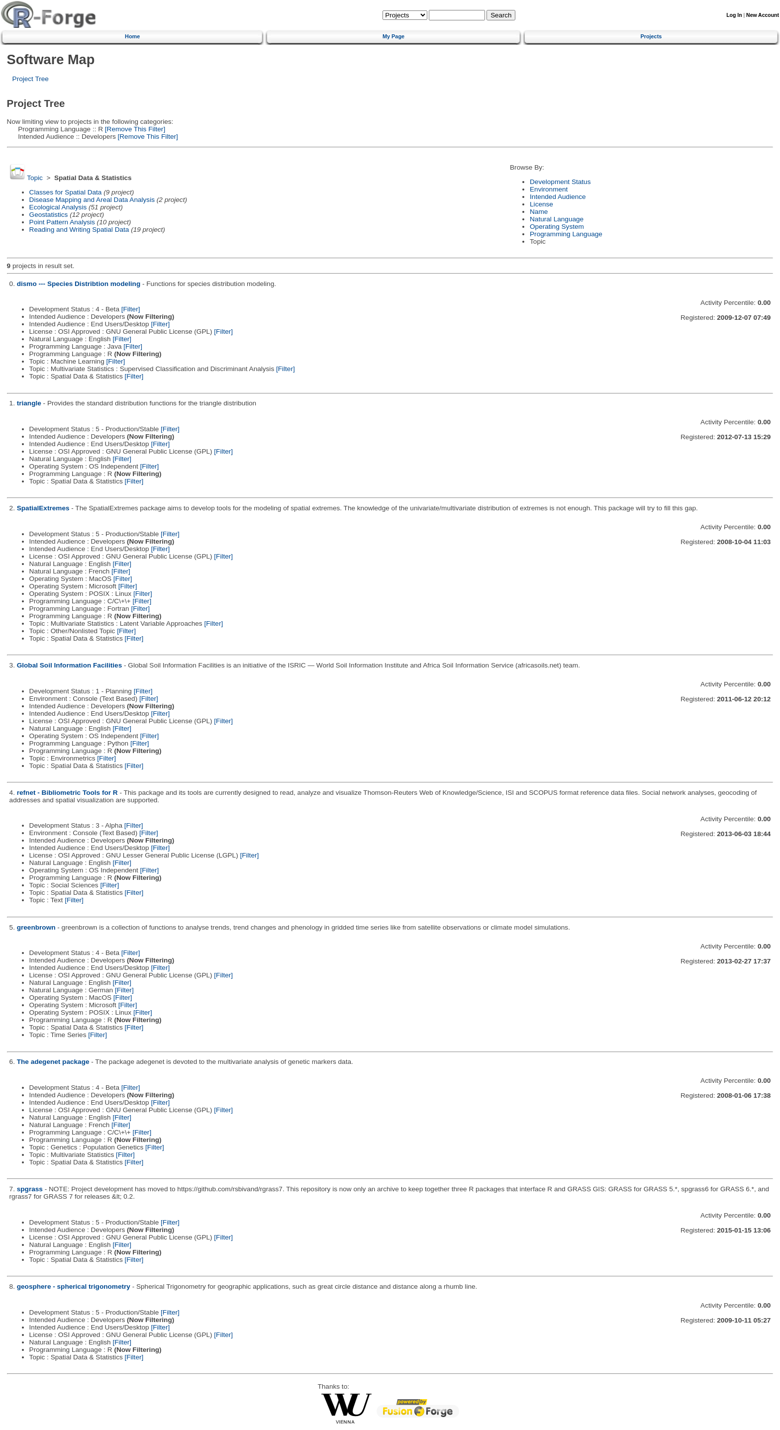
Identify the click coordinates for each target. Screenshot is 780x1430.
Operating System (557, 226)
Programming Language (566, 234)
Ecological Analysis (58, 207)
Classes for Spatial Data (65, 192)
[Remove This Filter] (134, 129)
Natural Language (557, 219)
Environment (549, 189)
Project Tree (30, 79)
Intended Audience (558, 196)
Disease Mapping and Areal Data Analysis (92, 199)
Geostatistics (48, 214)
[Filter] (130, 309)
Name (539, 211)
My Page (393, 36)
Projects (651, 36)
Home (132, 36)
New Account (762, 15)
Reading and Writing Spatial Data (79, 229)
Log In (734, 15)
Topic (35, 178)
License (541, 204)
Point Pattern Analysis (62, 222)
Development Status (560, 182)
